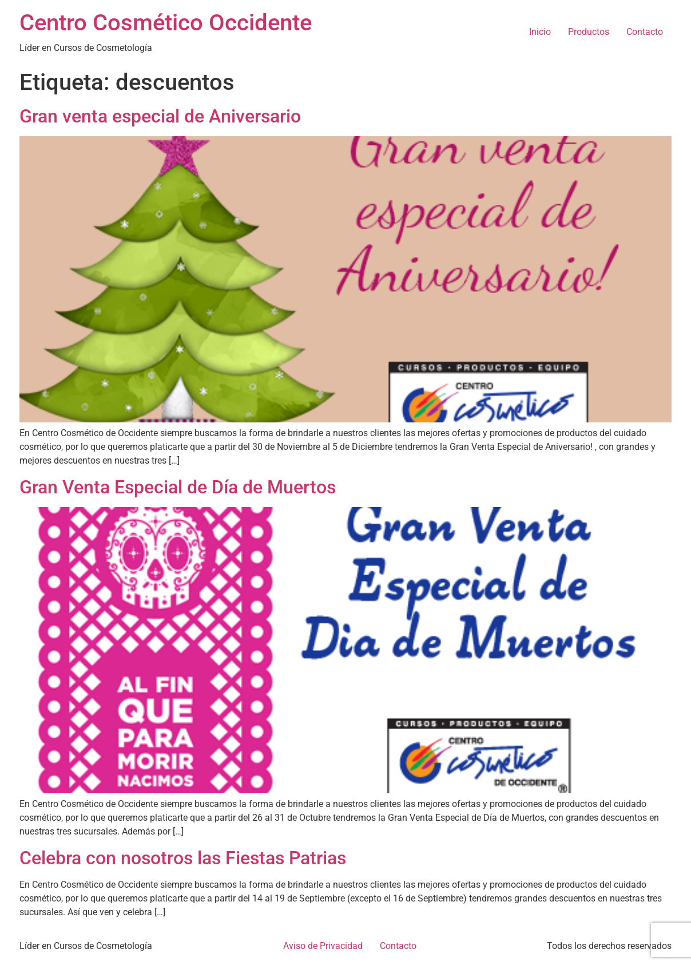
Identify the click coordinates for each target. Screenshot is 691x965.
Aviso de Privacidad (323, 945)
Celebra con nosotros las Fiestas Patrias (182, 858)
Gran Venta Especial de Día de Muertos (177, 487)
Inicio (540, 31)
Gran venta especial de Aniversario (160, 116)
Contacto (644, 31)
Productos (588, 31)
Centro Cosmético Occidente (165, 22)
